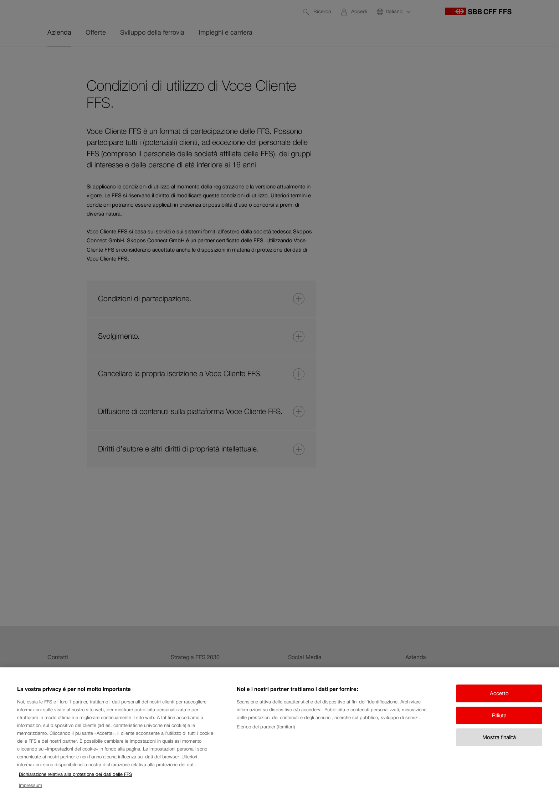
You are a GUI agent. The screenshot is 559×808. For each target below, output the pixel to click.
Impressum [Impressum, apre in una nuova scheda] (30, 785)
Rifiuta (499, 715)
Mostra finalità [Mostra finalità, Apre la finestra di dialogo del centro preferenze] (499, 737)
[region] (279, 737)
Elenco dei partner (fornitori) (266, 726)
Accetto (499, 693)
